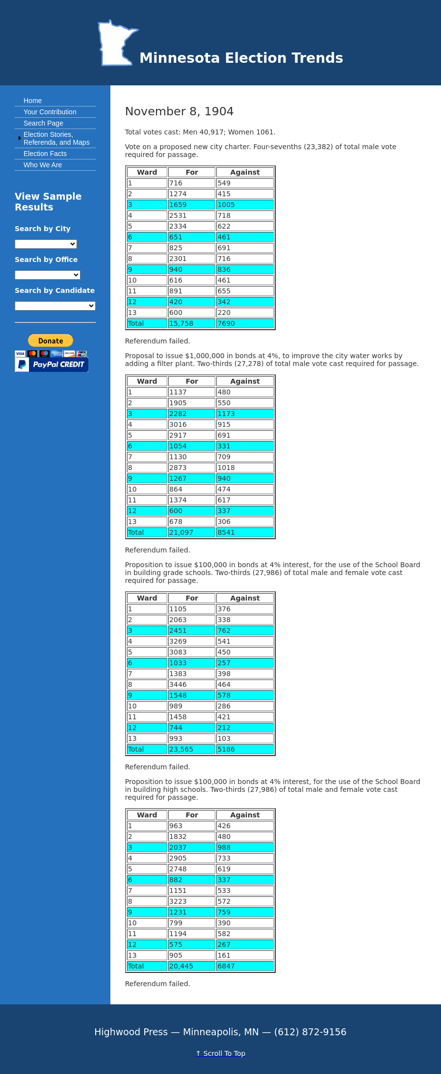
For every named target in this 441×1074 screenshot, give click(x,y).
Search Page (43, 123)
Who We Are (43, 165)
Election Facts (45, 153)
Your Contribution (50, 112)
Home (33, 101)
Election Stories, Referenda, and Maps (57, 138)
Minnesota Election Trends (220, 58)
